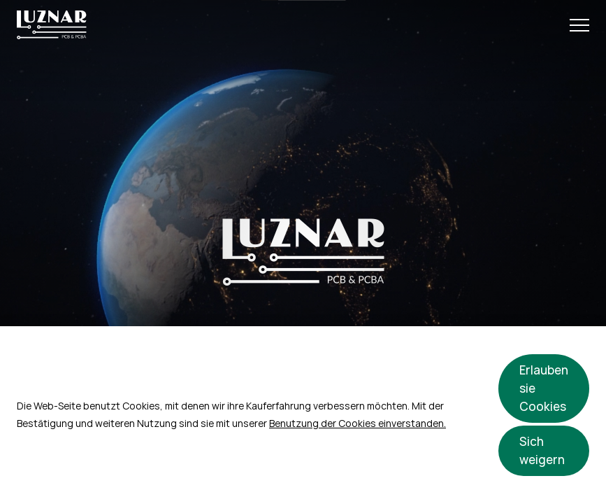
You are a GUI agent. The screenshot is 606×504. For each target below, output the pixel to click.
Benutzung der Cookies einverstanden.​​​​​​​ (357, 423)
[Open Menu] (579, 25)
